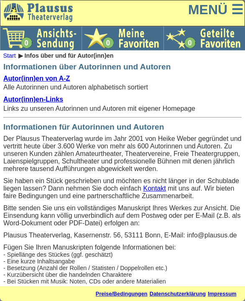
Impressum (222, 294)
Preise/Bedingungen (122, 294)
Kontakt (154, 188)
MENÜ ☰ (215, 9)
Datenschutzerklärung (178, 294)
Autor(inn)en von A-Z (36, 78)
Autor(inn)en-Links (33, 99)
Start (9, 55)
